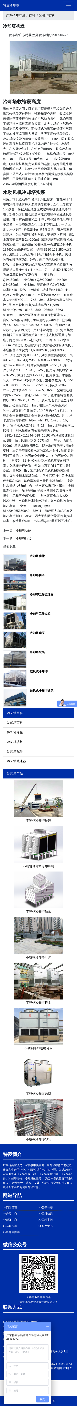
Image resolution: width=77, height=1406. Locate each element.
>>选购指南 (10, 1226)
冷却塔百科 (47, 15)
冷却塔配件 (15, 751)
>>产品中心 (10, 1213)
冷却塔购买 (23, 538)
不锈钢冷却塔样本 (38, 1002)
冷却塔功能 (23, 530)
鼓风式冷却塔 (39, 671)
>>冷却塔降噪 (11, 1232)
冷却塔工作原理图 (41, 594)
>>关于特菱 (45, 1207)
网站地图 (56, 1368)
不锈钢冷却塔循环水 (38, 1048)
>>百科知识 (45, 1213)
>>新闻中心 (10, 1219)
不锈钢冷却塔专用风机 (38, 866)
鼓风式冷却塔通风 (41, 690)
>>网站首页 (10, 1207)
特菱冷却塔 (11, 5)
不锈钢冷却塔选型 (38, 1093)
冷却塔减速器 (16, 761)
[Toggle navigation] (68, 5)
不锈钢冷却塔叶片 (38, 957)
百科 (32, 15)
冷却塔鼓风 (37, 652)
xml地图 (67, 1368)
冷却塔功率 (37, 575)
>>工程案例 (45, 1219)
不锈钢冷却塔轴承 (38, 911)
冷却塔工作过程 (40, 613)
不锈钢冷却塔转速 (38, 820)
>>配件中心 (45, 1226)
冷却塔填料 (15, 742)
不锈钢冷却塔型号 (38, 1139)
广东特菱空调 (15, 15)
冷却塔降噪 (15, 732)
